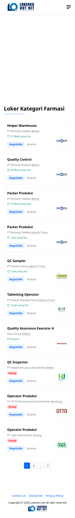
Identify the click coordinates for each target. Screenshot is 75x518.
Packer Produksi (20, 193)
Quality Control (19, 159)
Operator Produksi (22, 396)
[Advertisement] (37, 56)
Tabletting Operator (23, 294)
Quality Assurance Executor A (30, 328)
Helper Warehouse (22, 125)
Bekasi (35, 131)
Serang (37, 435)
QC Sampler (16, 261)
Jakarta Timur (39, 232)
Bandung (56, 401)
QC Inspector (17, 362)
